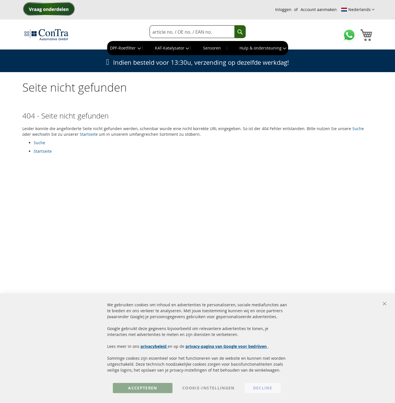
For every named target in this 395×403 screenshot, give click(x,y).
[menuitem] (125, 48)
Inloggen (283, 9)
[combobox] (198, 31)
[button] (358, 10)
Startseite (89, 134)
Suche (358, 128)
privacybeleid (154, 346)
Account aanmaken (319, 9)
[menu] (197, 48)
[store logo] (46, 34)
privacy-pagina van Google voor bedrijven (226, 346)
